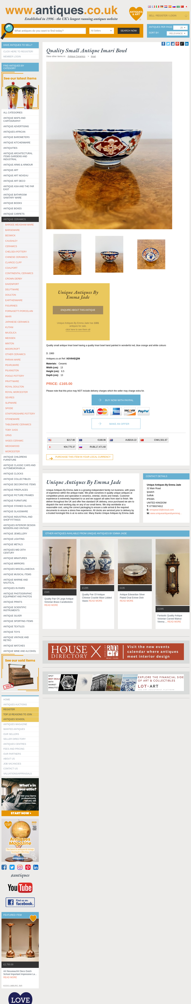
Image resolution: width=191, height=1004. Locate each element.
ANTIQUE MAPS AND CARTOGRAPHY (14, 119)
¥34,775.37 (69, 447)
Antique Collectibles (17, 479)
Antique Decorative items (19, 484)
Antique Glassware (15, 511)
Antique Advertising (16, 126)
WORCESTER (12, 451)
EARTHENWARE (14, 300)
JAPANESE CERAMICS (17, 322)
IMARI (8, 316)
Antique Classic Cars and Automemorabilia (19, 467)
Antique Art (10, 170)
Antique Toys (11, 632)
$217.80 (71, 440)
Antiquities (10, 148)
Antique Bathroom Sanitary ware (15, 196)
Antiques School (14, 719)
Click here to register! (18, 51)
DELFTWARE (12, 289)
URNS (8, 435)
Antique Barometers (16, 137)
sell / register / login (162, 15)
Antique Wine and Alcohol (19, 651)
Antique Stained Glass (17, 506)
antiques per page (160, 27)
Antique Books (12, 203)
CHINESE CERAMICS (16, 257)
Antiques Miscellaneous (19, 569)
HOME (6, 699)
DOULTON (10, 295)
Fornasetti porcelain (19, 311)
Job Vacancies (12, 763)
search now (128, 30)
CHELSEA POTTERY (16, 251)
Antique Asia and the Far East (18, 188)
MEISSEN (10, 338)
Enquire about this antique (78, 310)
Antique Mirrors (13, 563)
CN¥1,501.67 (160, 440)
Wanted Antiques (14, 729)
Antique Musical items (17, 574)
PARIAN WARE (13, 359)
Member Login (12, 56)
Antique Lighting (13, 539)
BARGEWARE (12, 230)
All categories (12, 112)
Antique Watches (14, 645)
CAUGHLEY (11, 241)
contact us (10, 768)
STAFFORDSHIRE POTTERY (20, 413)
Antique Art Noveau (15, 175)
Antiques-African (14, 132)
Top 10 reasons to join (17, 714)
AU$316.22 (131, 440)
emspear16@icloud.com (162, 510)
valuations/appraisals (17, 773)
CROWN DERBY (13, 278)
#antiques (20, 875)
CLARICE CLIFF (13, 262)
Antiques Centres (14, 744)
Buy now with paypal (119, 400)
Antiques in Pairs (14, 588)
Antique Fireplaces (15, 490)
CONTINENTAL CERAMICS (19, 273)
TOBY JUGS (11, 430)
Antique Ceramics (14, 219)
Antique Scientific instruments (14, 609)
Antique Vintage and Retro (16, 639)
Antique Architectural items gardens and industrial (18, 156)
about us (9, 758)
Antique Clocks (13, 473)
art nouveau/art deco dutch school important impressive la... (20, 974)
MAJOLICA (10, 332)
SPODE (9, 408)
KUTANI (9, 327)
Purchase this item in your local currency (83, 457)
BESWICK (10, 235)
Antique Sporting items (18, 621)
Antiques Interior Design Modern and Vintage (19, 527)
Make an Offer (119, 423)
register (9, 709)
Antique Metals (13, 544)
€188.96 (102, 440)
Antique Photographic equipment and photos (17, 595)
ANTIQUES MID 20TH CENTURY (14, 551)
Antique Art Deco (14, 181)
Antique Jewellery (15, 533)
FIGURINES (11, 305)
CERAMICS (11, 246)
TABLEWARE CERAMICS (18, 424)
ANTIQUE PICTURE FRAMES (18, 495)
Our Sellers (11, 734)
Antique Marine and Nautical (15, 581)
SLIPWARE (11, 403)
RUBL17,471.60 (98, 447)
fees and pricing (13, 749)
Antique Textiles (13, 626)
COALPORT (11, 268)
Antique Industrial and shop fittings (17, 518)
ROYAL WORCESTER (16, 392)
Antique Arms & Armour (18, 164)
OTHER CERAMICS (15, 354)
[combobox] (101, 31)
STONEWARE (12, 419)
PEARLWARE (12, 365)
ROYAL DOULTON (14, 386)
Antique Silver (12, 615)
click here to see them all (78, 329)
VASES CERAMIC (14, 440)
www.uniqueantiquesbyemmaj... (166, 513)
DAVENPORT (12, 284)
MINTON (9, 343)
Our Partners (12, 754)
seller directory (14, 739)
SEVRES (9, 397)
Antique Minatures (15, 558)
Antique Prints (12, 602)
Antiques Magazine (15, 724)
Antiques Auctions (15, 704)
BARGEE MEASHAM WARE (19, 224)
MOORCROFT (12, 349)
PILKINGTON (12, 370)
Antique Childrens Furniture (15, 458)
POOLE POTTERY (14, 376)
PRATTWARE (12, 381)
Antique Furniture (15, 500)
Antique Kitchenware (16, 142)
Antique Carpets (13, 214)
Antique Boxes (12, 208)
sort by (154, 33)
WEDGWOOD (12, 446)
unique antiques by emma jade (78, 294)
